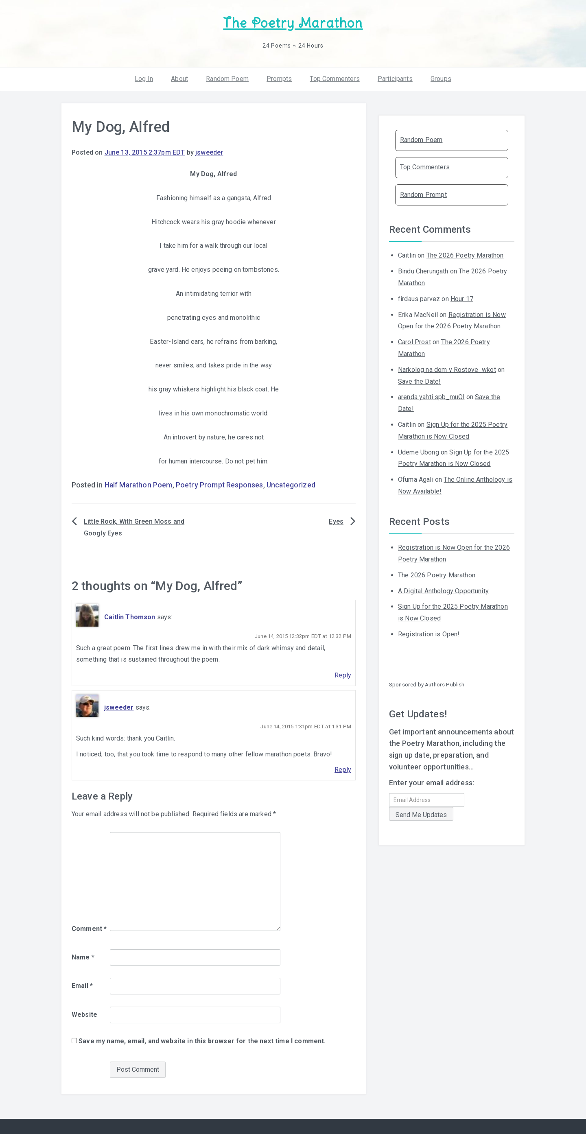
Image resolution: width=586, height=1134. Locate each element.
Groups (441, 77)
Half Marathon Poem (139, 484)
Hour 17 (461, 297)
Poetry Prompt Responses (219, 484)
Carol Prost (414, 341)
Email (82, 984)
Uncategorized (291, 484)
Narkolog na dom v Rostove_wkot (447, 368)
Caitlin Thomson (129, 615)
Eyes (336, 520)
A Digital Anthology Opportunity (443, 589)
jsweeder (209, 151)
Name (83, 955)
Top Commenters (334, 77)
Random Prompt (423, 193)
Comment (89, 927)
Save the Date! (419, 380)
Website (84, 1013)
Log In (144, 77)
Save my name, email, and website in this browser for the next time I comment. (202, 1039)
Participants (395, 77)
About (179, 77)
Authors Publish (444, 683)
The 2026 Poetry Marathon (465, 254)
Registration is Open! (428, 632)
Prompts (279, 77)
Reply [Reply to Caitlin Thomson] (343, 674)
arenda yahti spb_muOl (431, 396)
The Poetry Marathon (293, 22)
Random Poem (227, 77)
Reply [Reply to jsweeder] (343, 768)
